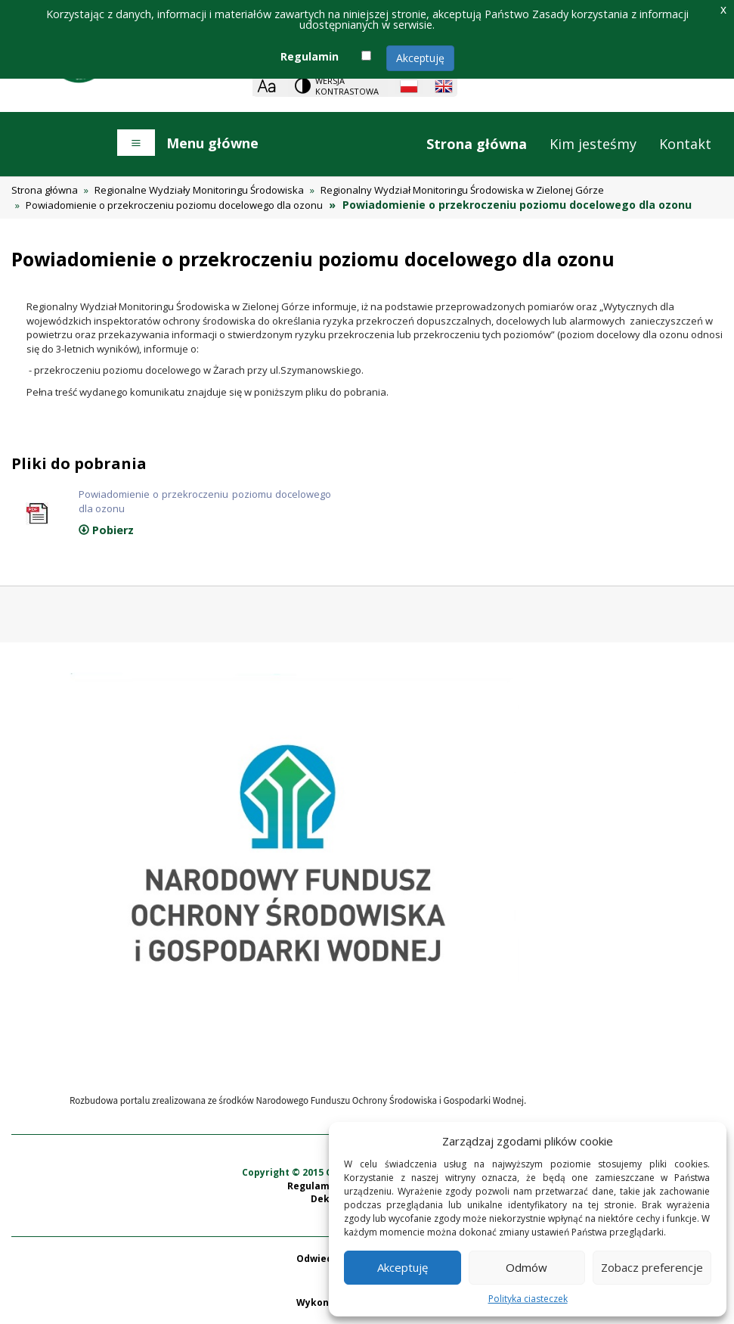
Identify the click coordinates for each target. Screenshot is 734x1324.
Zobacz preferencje (652, 1267)
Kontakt (685, 144)
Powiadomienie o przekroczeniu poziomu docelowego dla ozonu (174, 205)
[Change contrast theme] (338, 86)
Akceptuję (420, 58)
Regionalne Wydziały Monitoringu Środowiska (199, 190)
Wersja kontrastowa (347, 86)
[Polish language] (409, 86)
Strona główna (476, 144)
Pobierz (106, 530)
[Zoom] (266, 86)
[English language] (443, 86)
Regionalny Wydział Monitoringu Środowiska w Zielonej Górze (462, 190)
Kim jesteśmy (593, 144)
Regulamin (309, 56)
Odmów (526, 1267)
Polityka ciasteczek (528, 1298)
